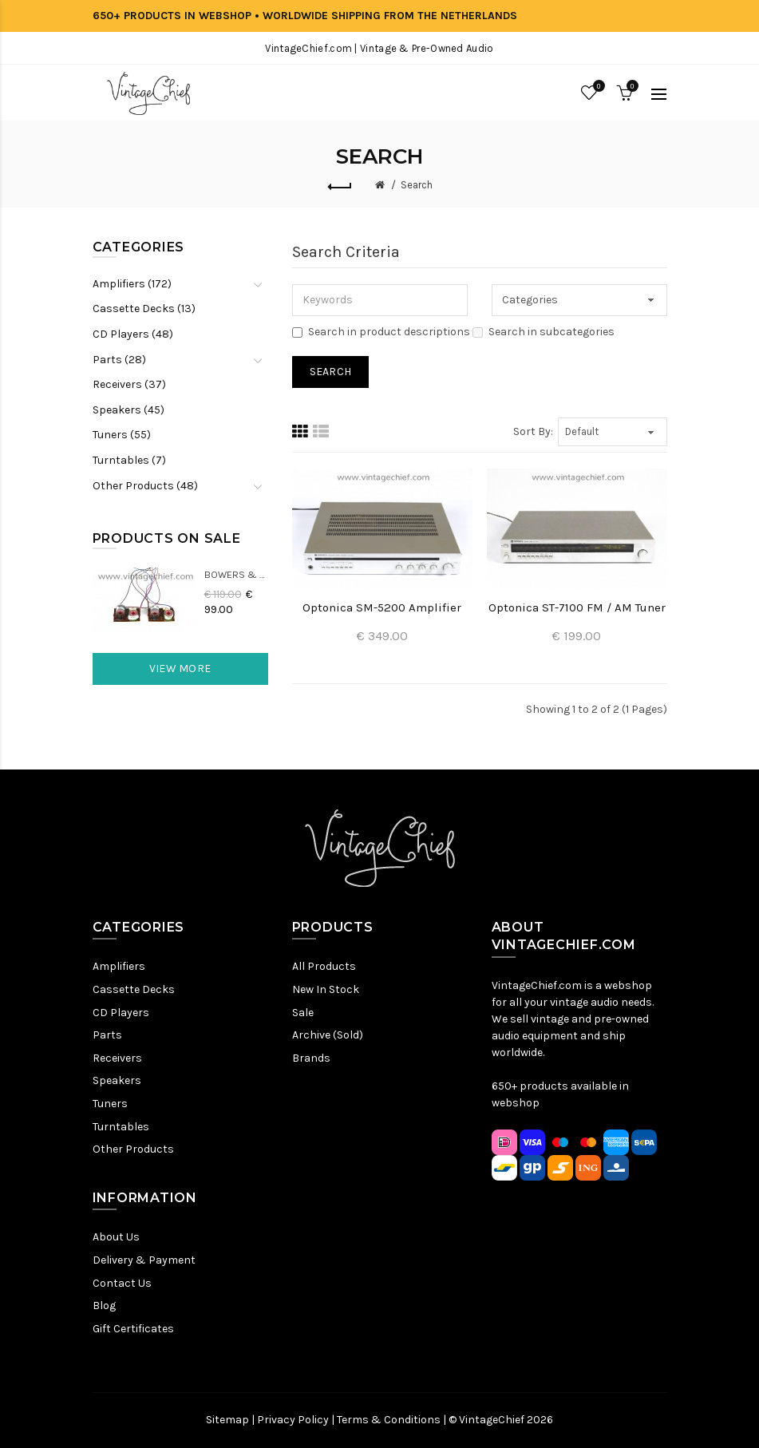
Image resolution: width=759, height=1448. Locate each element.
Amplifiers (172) (132, 284)
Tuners (110, 1103)
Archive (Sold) (327, 1035)
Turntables (121, 1126)
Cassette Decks (134, 989)
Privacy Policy (293, 1419)
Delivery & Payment (144, 1260)
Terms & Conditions (389, 1419)
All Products (324, 966)
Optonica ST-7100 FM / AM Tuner (577, 607)
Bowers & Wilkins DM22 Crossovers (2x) (236, 574)
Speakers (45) (128, 410)
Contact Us (122, 1283)
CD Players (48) (133, 334)
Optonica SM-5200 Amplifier (381, 607)
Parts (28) (119, 359)
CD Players (121, 1012)
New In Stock (325, 989)
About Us (116, 1237)
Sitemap (227, 1419)
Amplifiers (119, 966)
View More (180, 668)
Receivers (117, 1058)
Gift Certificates (133, 1328)
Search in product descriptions (381, 331)
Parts (107, 1035)
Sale (303, 1012)
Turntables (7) (129, 460)
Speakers (117, 1080)
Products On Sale (167, 538)
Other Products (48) (145, 486)
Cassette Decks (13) (144, 308)
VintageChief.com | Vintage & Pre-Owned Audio (379, 48)
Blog (104, 1305)
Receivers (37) (129, 384)
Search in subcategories (543, 331)
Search (417, 185)
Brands (311, 1058)
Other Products (133, 1149)
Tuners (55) (122, 434)
